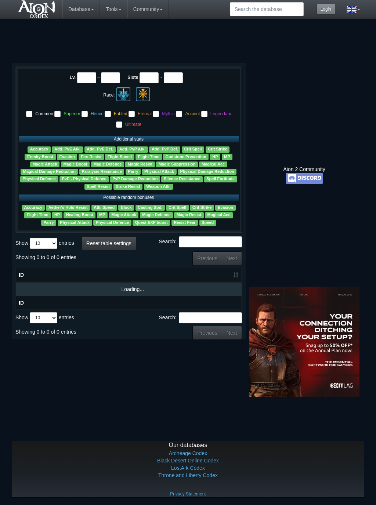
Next (232, 258)
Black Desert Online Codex (188, 461)
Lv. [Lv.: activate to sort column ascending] (80, 277)
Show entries (44, 243)
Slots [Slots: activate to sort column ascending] (106, 277)
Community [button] (148, 9)
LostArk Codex (188, 468)
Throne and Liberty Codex (188, 475)
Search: (200, 241)
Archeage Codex (188, 453)
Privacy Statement (188, 494)
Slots (132, 77)
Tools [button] (114, 9)
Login (326, 9)
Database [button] (81, 9)
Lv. (73, 77)
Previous (207, 258)
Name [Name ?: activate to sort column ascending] (42, 275)
